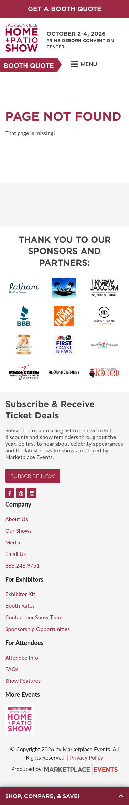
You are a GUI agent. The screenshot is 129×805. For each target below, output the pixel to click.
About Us (16, 519)
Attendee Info (21, 657)
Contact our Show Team (34, 617)
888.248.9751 (22, 565)
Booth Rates (20, 605)
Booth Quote (28, 65)
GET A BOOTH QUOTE (64, 8)
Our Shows (18, 530)
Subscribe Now (33, 475)
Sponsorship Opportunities (37, 628)
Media (12, 542)
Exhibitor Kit (20, 594)
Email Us (15, 553)
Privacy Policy (86, 757)
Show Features (23, 680)
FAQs (11, 668)
